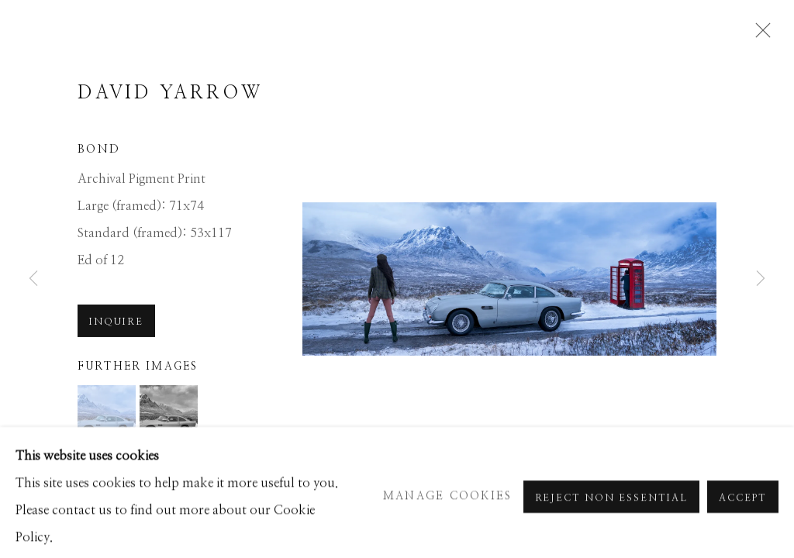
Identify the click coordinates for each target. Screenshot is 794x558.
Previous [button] (33, 279)
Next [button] (760, 279)
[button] (107, 445)
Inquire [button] (116, 353)
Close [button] (767, 34)
